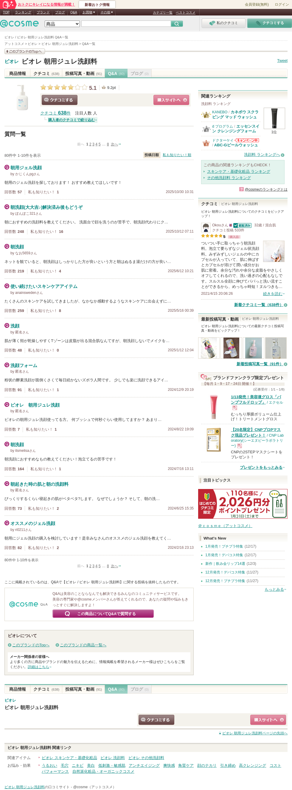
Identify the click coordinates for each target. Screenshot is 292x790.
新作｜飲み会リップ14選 (225, 564)
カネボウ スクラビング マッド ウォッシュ (235, 114)
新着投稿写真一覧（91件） (260, 364)
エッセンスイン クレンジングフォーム (236, 128)
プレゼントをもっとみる (261, 467)
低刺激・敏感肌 (111, 765)
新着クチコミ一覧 (258, 304)
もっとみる (274, 589)
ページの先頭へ (255, 733)
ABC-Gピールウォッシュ (236, 145)
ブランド (43, 12)
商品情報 (17, 73)
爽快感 (169, 765)
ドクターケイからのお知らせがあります (246, 140)
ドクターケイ (223, 140)
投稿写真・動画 (83, 73)
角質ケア (186, 765)
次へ (114, 144)
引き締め (228, 765)
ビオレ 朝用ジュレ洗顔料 (59, 61)
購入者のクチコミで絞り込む (71, 120)
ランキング (23, 12)
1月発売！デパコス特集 (224, 555)
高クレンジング (252, 765)
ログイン (282, 4)
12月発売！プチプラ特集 (225, 581)
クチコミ (46, 73)
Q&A (73, 12)
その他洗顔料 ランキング (229, 177)
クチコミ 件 (55, 113)
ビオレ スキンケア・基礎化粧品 (69, 757)
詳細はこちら (38, 667)
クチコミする (59, 100)
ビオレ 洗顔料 (112, 757)
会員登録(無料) (257, 4)
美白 (91, 765)
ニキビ (77, 765)
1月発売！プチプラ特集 (224, 546)
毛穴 (65, 765)
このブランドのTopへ (30, 645)
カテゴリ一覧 (163, 12)
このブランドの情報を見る (24, 51)
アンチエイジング (144, 765)
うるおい (49, 765)
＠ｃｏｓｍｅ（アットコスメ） (225, 525)
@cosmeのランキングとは (266, 189)
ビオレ (11, 61)
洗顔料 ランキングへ (262, 154)
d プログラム (222, 126)
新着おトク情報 (97, 5)
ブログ (60, 12)
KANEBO (219, 112)
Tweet (282, 60)
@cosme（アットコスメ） (94, 787)
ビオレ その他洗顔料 (146, 757)
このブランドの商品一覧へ (83, 645)
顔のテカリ (207, 765)
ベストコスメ (185, 12)
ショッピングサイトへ (171, 100)
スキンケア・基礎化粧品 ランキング (238, 171)
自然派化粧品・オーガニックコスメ (103, 771)
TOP (6, 12)
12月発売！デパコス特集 (225, 572)
